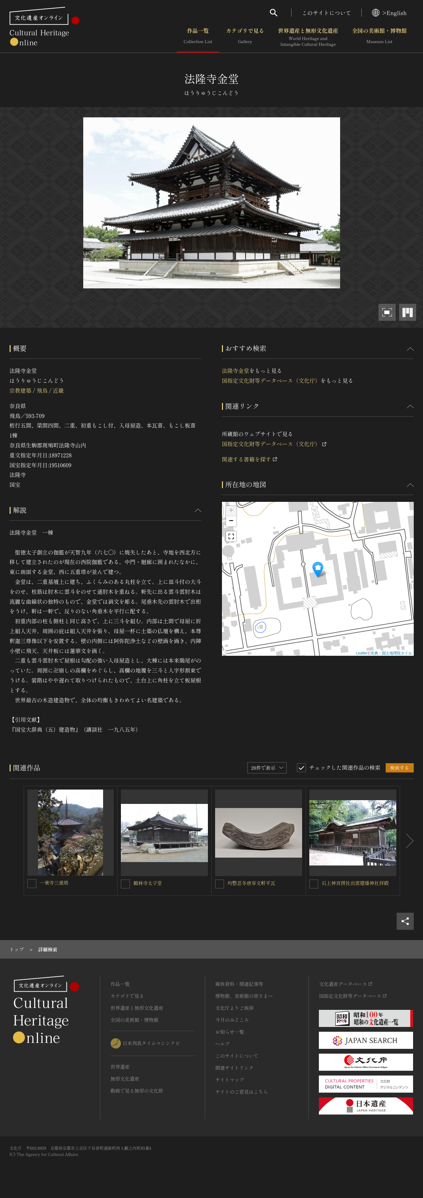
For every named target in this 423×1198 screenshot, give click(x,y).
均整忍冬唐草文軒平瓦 (251, 883)
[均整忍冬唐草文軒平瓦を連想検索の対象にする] (219, 884)
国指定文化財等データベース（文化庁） (271, 380)
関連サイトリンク (234, 1067)
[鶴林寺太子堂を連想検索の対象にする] (125, 884)
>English (389, 13)
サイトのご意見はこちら (241, 1091)
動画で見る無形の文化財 (137, 1090)
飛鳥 (42, 390)
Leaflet (361, 653)
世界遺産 (120, 1066)
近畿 (58, 390)
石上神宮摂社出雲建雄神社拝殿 (355, 883)
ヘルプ (222, 1043)
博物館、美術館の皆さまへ (244, 995)
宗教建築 (21, 390)
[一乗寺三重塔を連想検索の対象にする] (31, 883)
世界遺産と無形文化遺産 (308, 37)
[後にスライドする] (407, 841)
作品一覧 (198, 37)
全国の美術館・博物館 (379, 37)
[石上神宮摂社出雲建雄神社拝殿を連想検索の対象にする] (313, 884)
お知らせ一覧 (229, 1031)
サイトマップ (229, 1079)
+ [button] (231, 511)
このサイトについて (326, 13)
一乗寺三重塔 (54, 882)
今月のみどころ (232, 1019)
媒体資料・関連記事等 (239, 983)
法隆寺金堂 (235, 370)
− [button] (231, 521)
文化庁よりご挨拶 (234, 1007)
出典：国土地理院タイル (391, 653)
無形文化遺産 (125, 1078)
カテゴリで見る (245, 37)
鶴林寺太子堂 (147, 883)
